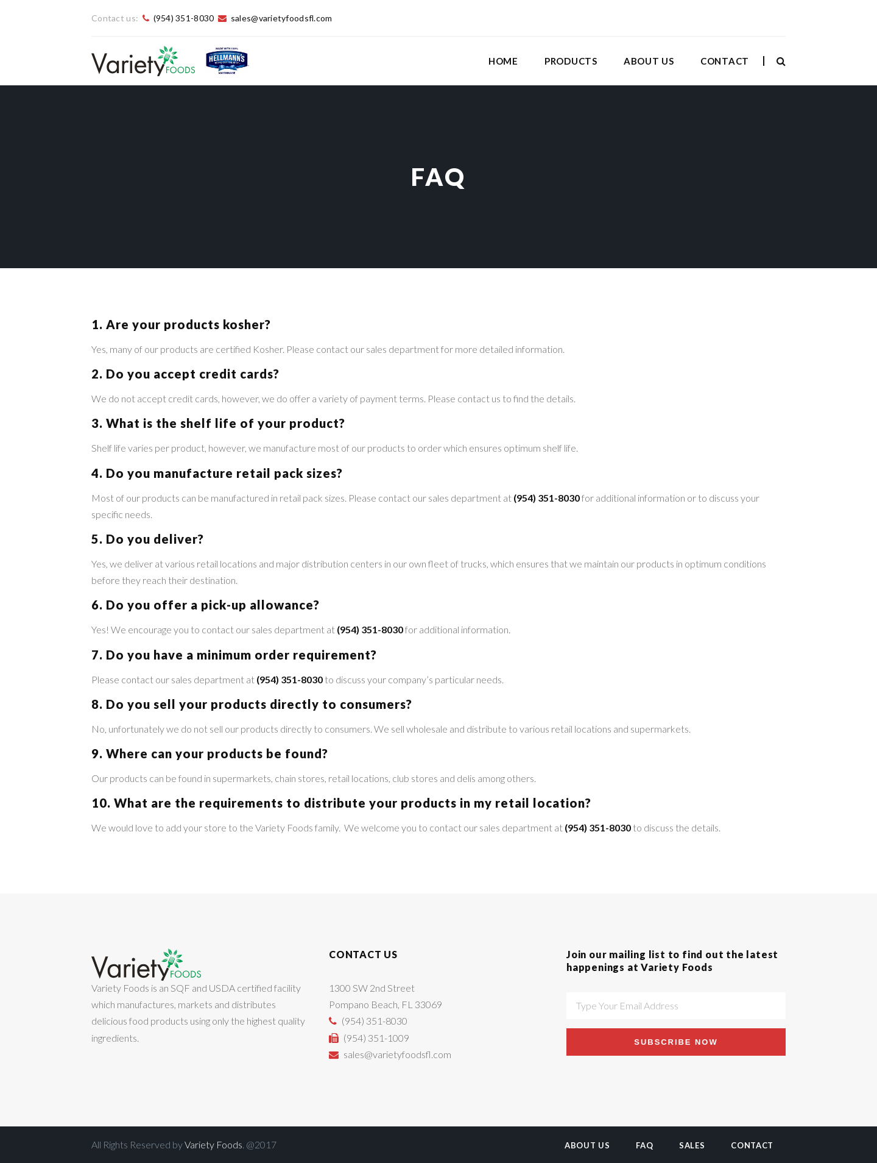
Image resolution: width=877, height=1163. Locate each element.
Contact (724, 60)
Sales (692, 1145)
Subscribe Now (675, 1042)
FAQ (644, 1145)
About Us (649, 60)
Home (503, 60)
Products (570, 60)
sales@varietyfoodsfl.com (282, 18)
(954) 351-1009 (376, 1038)
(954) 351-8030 (183, 18)
